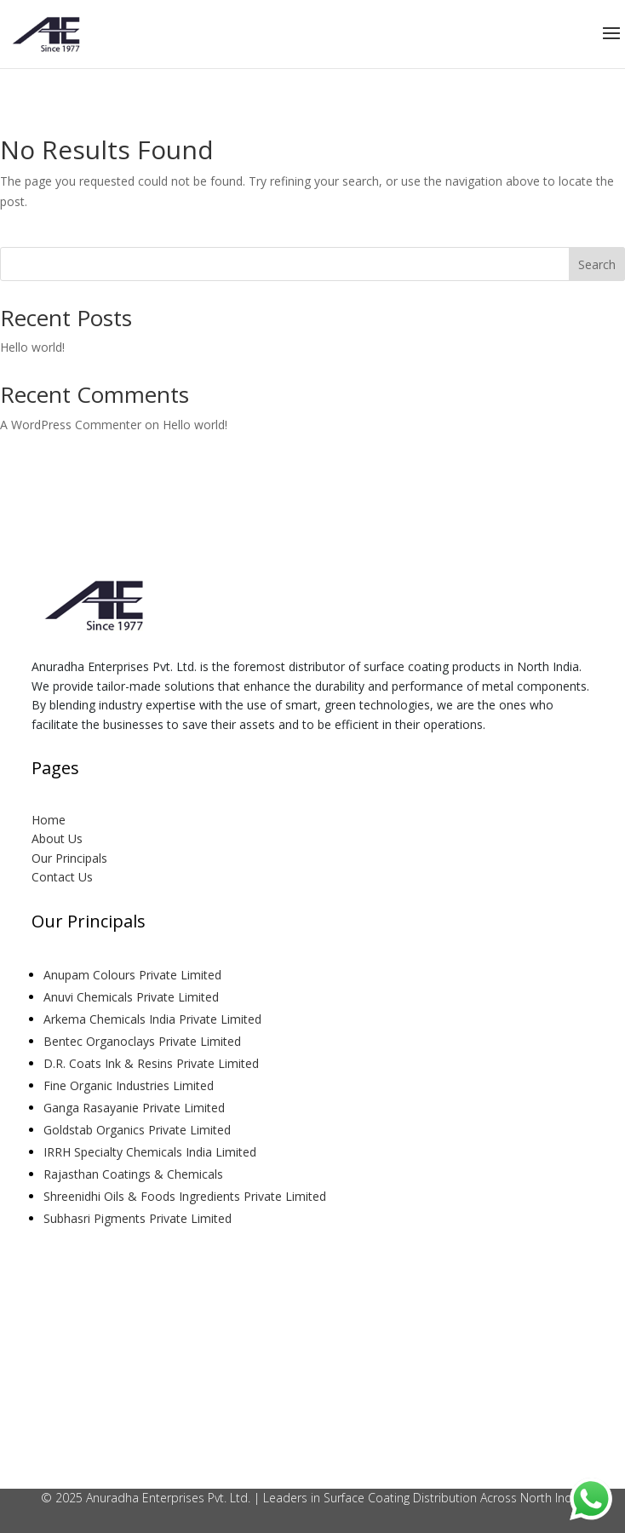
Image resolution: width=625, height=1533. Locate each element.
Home (49, 820)
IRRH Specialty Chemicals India (151, 1152)
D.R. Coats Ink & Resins (152, 1063)
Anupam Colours (134, 975)
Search (597, 264)
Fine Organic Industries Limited (128, 1085)
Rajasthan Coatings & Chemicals (133, 1174)
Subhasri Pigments (139, 1218)
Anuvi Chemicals (132, 997)
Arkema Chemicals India (154, 1019)
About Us (57, 838)
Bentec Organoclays (143, 1041)
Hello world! (32, 347)
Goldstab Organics (138, 1130)
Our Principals (69, 858)
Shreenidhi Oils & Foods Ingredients (186, 1196)
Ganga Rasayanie (135, 1108)
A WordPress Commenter (70, 424)
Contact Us (62, 877)
